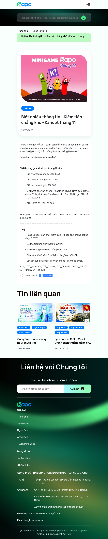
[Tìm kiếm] (83, 17)
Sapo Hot (23, 327)
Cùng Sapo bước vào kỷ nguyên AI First (31, 340)
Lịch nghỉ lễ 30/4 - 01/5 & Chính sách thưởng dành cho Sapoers (73, 340)
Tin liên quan (39, 293)
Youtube (23, 465)
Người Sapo (39, 327)
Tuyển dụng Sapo (26, 443)
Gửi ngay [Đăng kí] (77, 388)
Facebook (24, 458)
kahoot (27, 108)
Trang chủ (22, 416)
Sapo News (24, 332)
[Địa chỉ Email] (54, 389)
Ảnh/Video (22, 437)
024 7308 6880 (36, 513)
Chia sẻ (46, 275)
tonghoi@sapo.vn (33, 520)
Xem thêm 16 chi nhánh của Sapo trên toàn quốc (59, 506)
